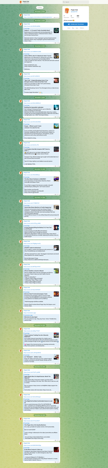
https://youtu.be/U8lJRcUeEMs (32, 26)
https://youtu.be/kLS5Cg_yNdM (32, 223)
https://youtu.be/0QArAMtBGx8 (32, 103)
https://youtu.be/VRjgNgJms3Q (32, 243)
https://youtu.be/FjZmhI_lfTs (31, 145)
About (68, 28)
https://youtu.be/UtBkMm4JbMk (32, 51)
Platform (82, 28)
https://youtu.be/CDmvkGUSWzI (32, 122)
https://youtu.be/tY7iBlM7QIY (31, 203)
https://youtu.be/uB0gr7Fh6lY (32, 331)
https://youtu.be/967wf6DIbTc (32, 76)
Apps (77, 28)
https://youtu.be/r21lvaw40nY (32, 420)
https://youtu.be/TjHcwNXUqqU (32, 397)
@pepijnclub (74, 11)
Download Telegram (76, 24)
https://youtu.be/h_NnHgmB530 (32, 352)
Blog (73, 28)
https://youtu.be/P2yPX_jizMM (32, 372)
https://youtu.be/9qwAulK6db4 (32, 289)
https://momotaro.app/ (30, 312)
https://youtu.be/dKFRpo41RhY (32, 266)
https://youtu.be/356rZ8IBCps (32, 174)
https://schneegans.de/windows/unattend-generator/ (38, 17)
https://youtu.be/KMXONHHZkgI (32, 445)
